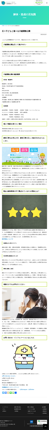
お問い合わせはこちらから (8, 376)
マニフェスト (31, 413)
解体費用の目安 (17, 409)
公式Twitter (31, 389)
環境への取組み (30, 407)
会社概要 (44, 407)
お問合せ (4, 411)
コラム (3, 409)
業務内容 (45, 411)
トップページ (5, 407)
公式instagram (23, 389)
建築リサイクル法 (32, 411)
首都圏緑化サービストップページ (10, 387)
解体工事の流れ (17, 407)
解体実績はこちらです (7, 239)
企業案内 (45, 409)
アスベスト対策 (31, 409)
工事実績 (16, 411)
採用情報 (45, 413)
